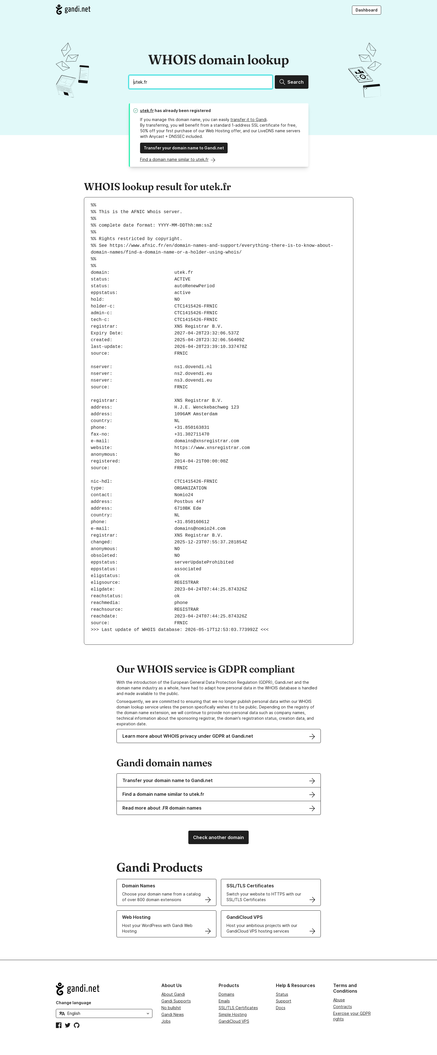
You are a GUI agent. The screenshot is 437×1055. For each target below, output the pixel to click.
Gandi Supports (176, 1001)
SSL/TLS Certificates (238, 1007)
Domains (226, 994)
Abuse (339, 999)
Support (283, 1001)
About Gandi (173, 994)
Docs (280, 1007)
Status (282, 994)
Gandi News (172, 1014)
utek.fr (147, 110)
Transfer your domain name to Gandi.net (184, 147)
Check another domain (218, 837)
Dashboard (366, 10)
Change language (73, 1002)
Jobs (166, 1021)
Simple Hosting (233, 1014)
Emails (224, 1001)
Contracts (342, 1006)
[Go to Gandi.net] (73, 9)
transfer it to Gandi (248, 119)
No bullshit (171, 1007)
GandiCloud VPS (234, 1021)
